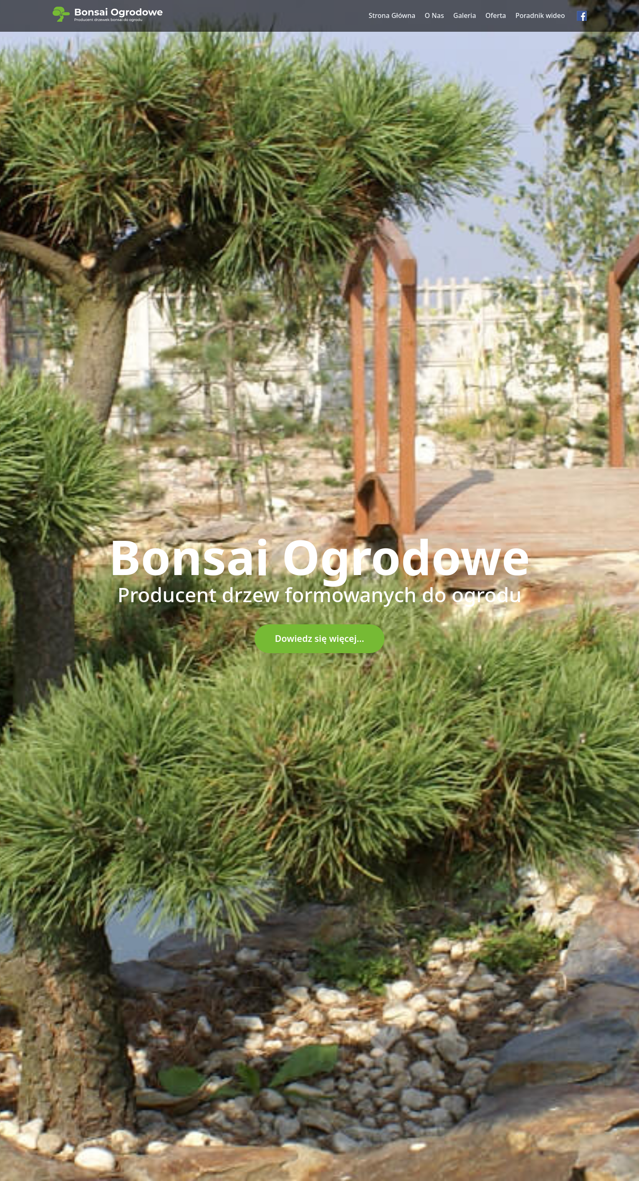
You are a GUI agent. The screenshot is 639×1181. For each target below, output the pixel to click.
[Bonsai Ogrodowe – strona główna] (108, 14)
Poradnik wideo (540, 15)
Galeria (464, 15)
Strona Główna (392, 15)
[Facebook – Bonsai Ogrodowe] (582, 16)
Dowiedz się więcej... (319, 638)
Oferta (495, 15)
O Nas (434, 15)
